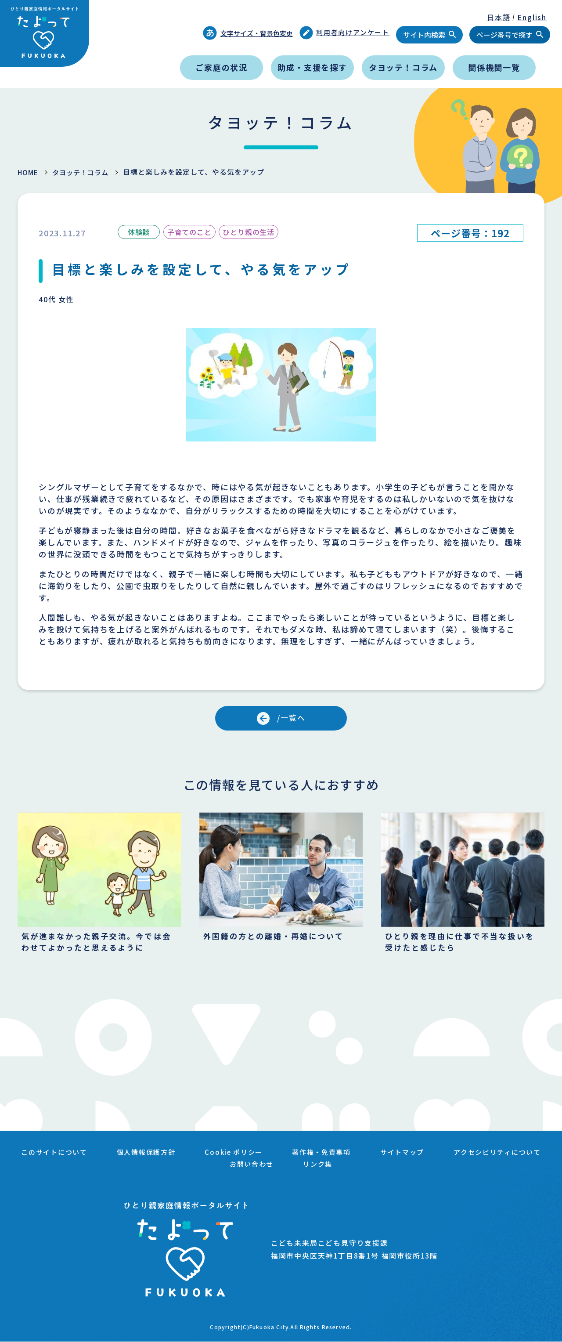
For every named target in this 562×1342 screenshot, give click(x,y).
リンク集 (379, 1166)
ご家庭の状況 (221, 67)
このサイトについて (107, 1155)
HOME (29, 172)
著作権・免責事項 (383, 1155)
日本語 (498, 17)
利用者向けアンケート (344, 33)
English (532, 17)
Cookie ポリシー (293, 1155)
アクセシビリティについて (213, 1166)
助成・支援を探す (312, 67)
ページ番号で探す (504, 34)
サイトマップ (466, 1155)
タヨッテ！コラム (403, 67)
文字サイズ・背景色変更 (248, 33)
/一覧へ (291, 718)
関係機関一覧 (494, 67)
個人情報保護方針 (202, 1155)
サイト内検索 (424, 34)
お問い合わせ (311, 1166)
